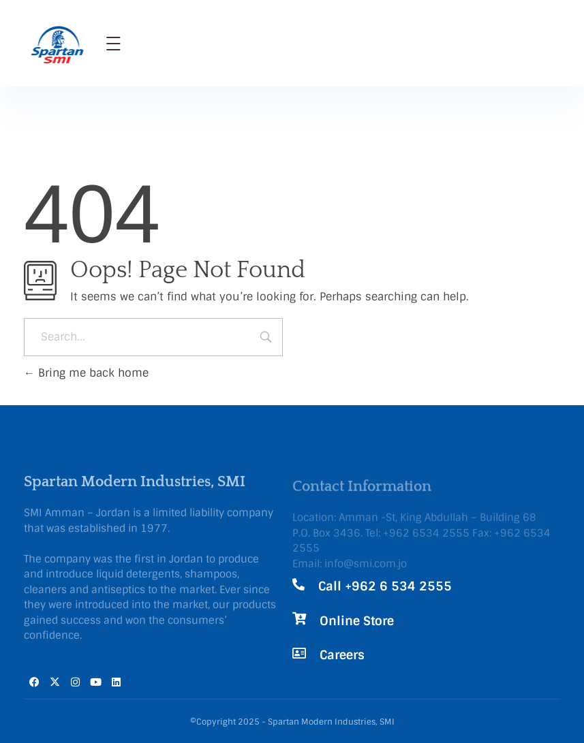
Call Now (474, 33)
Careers (342, 655)
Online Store (357, 621)
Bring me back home (86, 373)
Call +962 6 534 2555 (385, 586)
